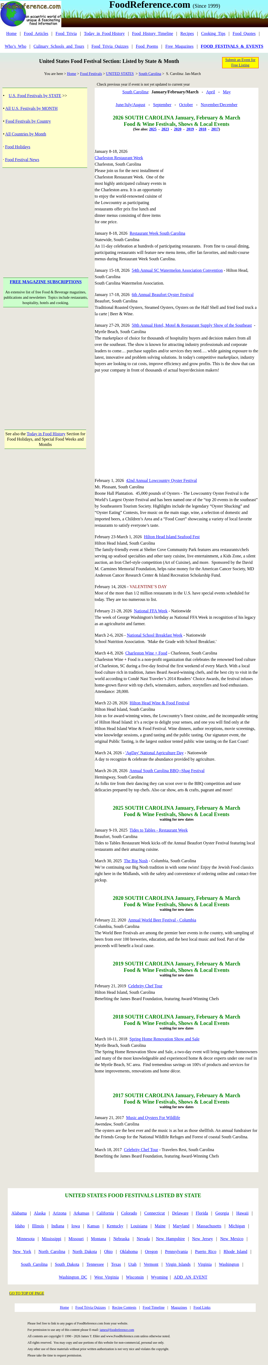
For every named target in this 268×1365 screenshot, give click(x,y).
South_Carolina (34, 1264)
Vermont (151, 1264)
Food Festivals (91, 74)
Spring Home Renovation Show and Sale (165, 1039)
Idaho (20, 1226)
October (186, 104)
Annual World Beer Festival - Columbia (162, 920)
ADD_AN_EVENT (190, 1277)
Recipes (187, 33)
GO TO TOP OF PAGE (26, 1293)
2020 (177, 129)
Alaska (40, 1213)
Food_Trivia (66, 33)
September (162, 104)
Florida (202, 1213)
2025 (153, 129)
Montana (98, 1238)
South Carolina (150, 74)
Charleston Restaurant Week (119, 157)
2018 (202, 129)
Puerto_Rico (205, 1251)
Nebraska (121, 1238)
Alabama (19, 1213)
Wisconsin (135, 1277)
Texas (116, 1264)
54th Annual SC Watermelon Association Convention (177, 270)
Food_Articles (36, 33)
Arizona (60, 1213)
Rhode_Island (235, 1251)
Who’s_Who (15, 46)
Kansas (93, 1226)
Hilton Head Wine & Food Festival (159, 703)
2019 (190, 129)
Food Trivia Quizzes (90, 1308)
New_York (22, 1251)
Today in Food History (46, 434)
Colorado (129, 1213)
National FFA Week (150, 611)
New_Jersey (202, 1238)
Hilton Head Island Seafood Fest (172, 536)
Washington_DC (73, 1277)
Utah (132, 1264)
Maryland (181, 1226)
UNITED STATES (120, 74)
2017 (215, 129)
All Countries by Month (25, 134)
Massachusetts (209, 1226)
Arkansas (81, 1213)
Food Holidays (17, 147)
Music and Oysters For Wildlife (153, 1117)
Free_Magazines (179, 46)
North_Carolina (51, 1251)
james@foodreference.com (117, 1330)
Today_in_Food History (104, 33)
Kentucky (115, 1226)
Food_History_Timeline (152, 33)
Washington (229, 1264)
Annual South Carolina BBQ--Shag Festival (167, 770)
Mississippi (51, 1238)
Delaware (180, 1213)
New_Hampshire (170, 1238)
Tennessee (95, 1264)
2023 (165, 129)
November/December (219, 104)
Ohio (108, 1251)
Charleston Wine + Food (146, 653)
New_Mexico (231, 1238)
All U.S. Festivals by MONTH (31, 108)
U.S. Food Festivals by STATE (35, 95)
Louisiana (139, 1226)
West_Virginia (106, 1277)
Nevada (143, 1238)
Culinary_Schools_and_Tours (59, 46)
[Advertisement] (45, 214)
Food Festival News (22, 159)
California (105, 1213)
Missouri (76, 1238)
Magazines (179, 1308)
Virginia (205, 1264)
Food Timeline (154, 1308)
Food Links (201, 1308)
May (227, 92)
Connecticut (154, 1213)
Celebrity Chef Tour (145, 986)
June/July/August (130, 104)
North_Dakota (85, 1251)
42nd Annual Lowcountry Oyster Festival (161, 480)
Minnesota (26, 1238)
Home (11, 33)
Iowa (75, 1226)
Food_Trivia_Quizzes (110, 46)
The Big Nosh (136, 861)
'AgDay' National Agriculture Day (154, 753)
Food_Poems (147, 46)
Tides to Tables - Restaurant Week (159, 830)
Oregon (151, 1251)
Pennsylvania (176, 1251)
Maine (160, 1226)
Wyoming (159, 1277)
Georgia (222, 1213)
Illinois (38, 1226)
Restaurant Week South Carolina (157, 233)
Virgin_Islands (178, 1264)
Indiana (57, 1226)
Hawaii (242, 1213)
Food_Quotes (244, 33)
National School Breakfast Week (154, 635)
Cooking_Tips (213, 33)
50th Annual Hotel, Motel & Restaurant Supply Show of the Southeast (192, 325)
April (210, 92)
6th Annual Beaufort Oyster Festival (163, 294)
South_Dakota (67, 1264)
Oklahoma (129, 1251)
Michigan (237, 1226)
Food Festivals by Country (28, 121)
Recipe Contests (124, 1308)
